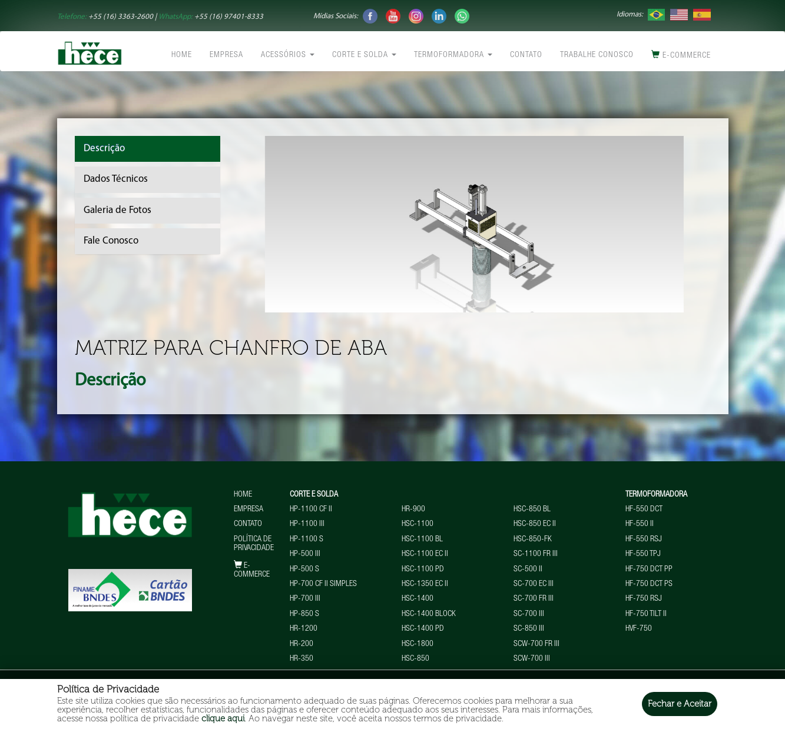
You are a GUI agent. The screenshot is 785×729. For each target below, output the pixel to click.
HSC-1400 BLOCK (429, 614)
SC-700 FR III (534, 599)
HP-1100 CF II (311, 509)
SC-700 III (529, 614)
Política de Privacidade (254, 543)
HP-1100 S (306, 539)
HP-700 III (305, 599)
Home (181, 55)
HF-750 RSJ (643, 599)
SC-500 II (528, 569)
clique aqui (222, 718)
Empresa (226, 55)
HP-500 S (304, 569)
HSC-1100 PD (423, 569)
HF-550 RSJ (643, 539)
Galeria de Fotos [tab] (117, 210)
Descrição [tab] (104, 149)
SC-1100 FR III (536, 554)
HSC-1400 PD (423, 629)
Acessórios (287, 55)
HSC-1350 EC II (425, 584)
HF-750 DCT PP (649, 569)
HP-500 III (305, 554)
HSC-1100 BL (422, 539)
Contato (526, 55)
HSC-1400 (417, 599)
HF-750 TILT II (646, 614)
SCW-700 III (532, 659)
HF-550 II (639, 524)
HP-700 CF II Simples (323, 584)
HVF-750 (638, 629)
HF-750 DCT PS (649, 584)
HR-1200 (303, 629)
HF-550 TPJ (643, 554)
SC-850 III (529, 629)
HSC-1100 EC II (425, 554)
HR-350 (301, 659)
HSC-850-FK (533, 539)
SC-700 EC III (534, 584)
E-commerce (681, 55)
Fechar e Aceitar (679, 703)
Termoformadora (453, 55)
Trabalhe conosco (597, 55)
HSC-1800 (417, 644)
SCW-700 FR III (536, 644)
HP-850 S (304, 614)
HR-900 (413, 509)
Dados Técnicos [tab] (116, 179)
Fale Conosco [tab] (111, 241)
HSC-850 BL (532, 509)
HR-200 (301, 644)
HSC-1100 (417, 524)
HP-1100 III (307, 524)
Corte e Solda (364, 55)
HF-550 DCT (644, 509)
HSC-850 (415, 659)
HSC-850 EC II (535, 524)
